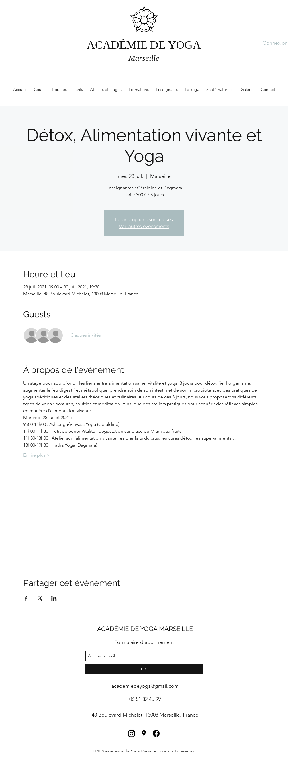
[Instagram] (131, 733)
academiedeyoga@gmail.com (145, 686)
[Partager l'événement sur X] (40, 598)
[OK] (144, 669)
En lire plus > (36, 455)
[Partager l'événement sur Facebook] (26, 598)
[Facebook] (156, 733)
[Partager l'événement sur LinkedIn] (54, 598)
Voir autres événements (144, 226)
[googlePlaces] (143, 733)
